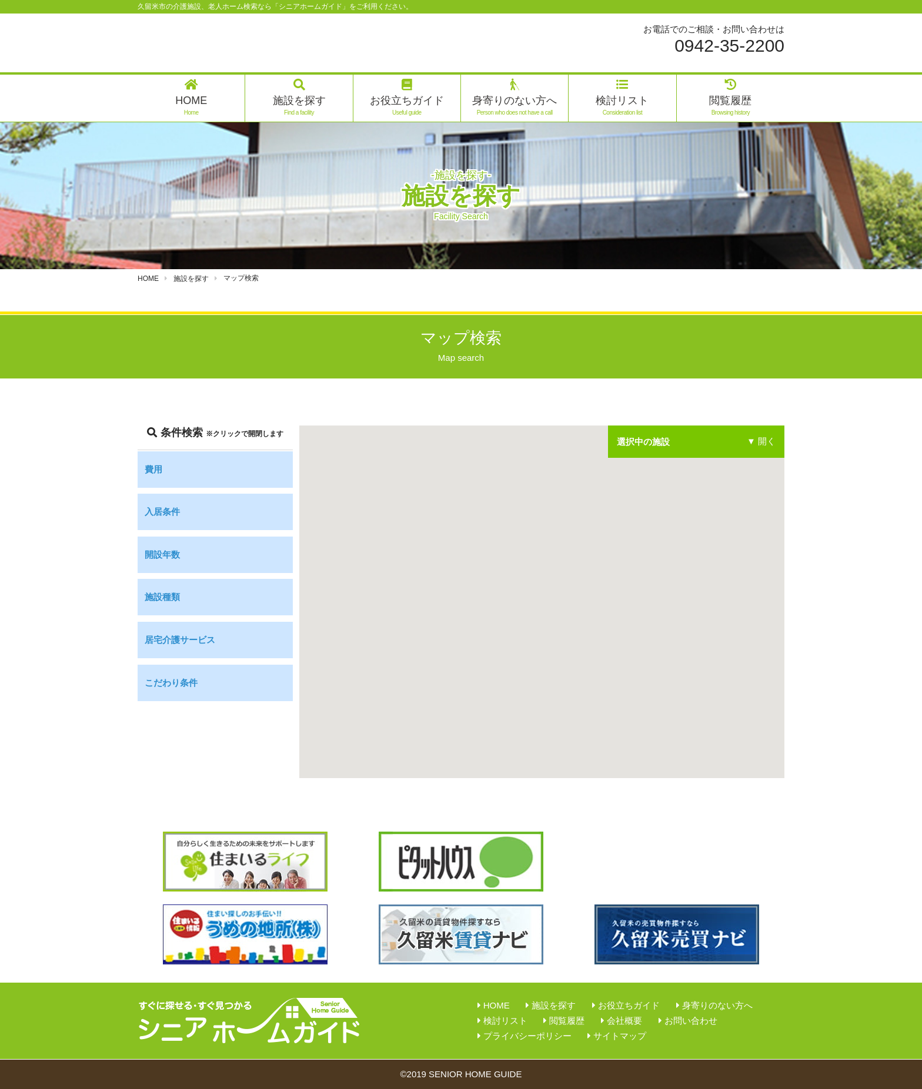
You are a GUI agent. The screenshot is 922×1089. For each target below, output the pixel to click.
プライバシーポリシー (527, 1036)
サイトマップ (619, 1036)
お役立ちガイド (407, 98)
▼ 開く (761, 441)
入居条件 (162, 512)
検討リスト (622, 98)
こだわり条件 (171, 683)
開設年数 (162, 554)
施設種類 (162, 597)
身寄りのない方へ (514, 98)
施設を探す (299, 98)
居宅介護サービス (180, 640)
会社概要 (624, 1021)
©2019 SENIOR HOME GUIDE (461, 1074)
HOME (191, 98)
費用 (153, 469)
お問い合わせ (690, 1021)
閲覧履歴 (730, 98)
